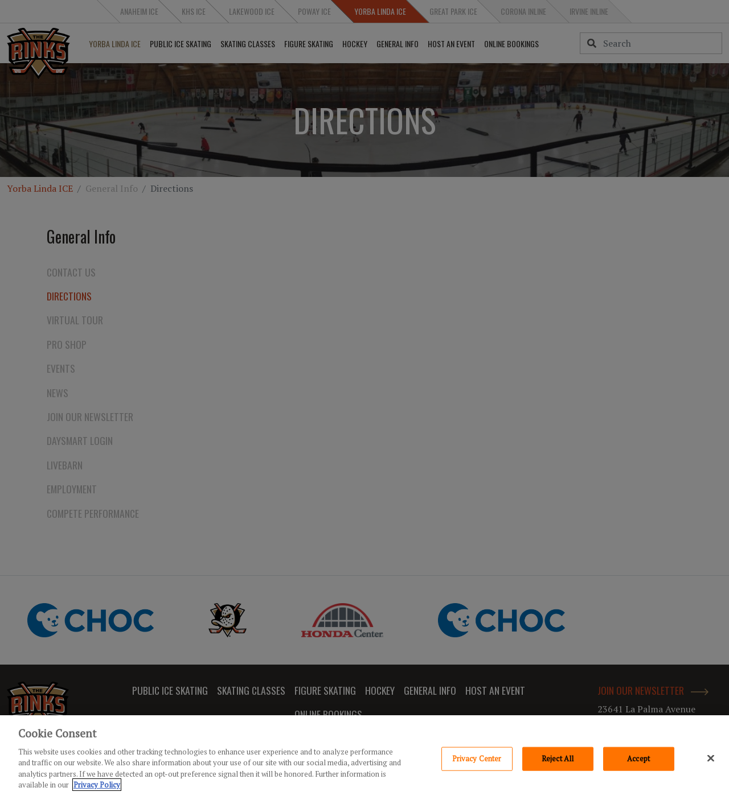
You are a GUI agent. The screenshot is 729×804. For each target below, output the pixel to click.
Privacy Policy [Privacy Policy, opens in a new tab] (96, 785)
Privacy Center (477, 758)
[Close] (710, 757)
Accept (638, 758)
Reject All (558, 758)
